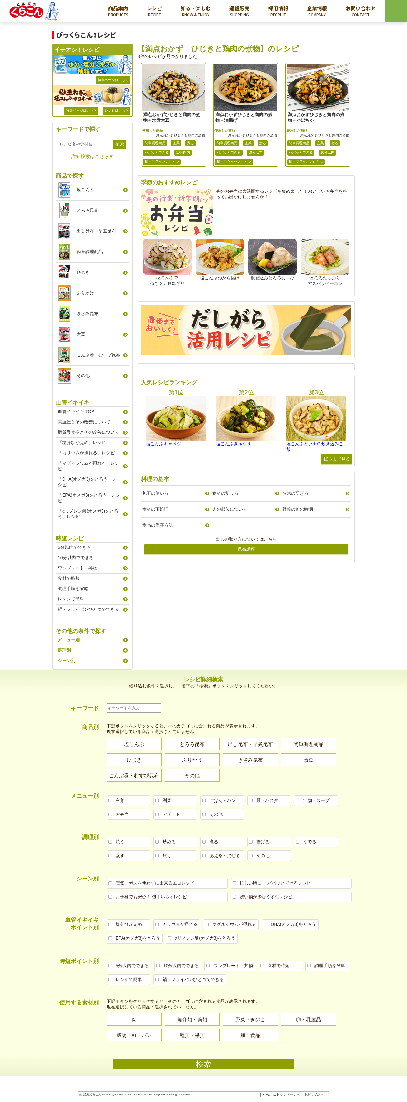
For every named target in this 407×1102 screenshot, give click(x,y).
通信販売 (239, 11)
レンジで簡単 (71, 598)
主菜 (176, 143)
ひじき (83, 272)
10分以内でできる (75, 557)
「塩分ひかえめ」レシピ (82, 442)
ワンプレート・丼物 (77, 567)
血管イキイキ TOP (76, 411)
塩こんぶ (85, 189)
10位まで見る (336, 459)
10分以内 (183, 152)
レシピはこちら (117, 110)
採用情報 (278, 11)
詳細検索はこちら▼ (92, 156)
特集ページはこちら (113, 80)
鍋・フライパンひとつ (162, 161)
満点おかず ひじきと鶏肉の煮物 (180, 135)
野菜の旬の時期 (297, 509)
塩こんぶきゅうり (233, 443)
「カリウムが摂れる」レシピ (86, 452)
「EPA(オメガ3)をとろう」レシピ (89, 497)
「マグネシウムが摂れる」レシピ (88, 466)
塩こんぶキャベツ (163, 443)
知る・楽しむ (196, 11)
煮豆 (81, 334)
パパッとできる (157, 152)
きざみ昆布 (87, 313)
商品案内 (118, 11)
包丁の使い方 (155, 493)
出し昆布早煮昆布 (96, 230)
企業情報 (317, 11)
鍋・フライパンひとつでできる (88, 609)
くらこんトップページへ (281, 1094)
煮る (190, 143)
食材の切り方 (225, 493)
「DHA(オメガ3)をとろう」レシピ (87, 482)
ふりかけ (85, 292)
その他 (83, 375)
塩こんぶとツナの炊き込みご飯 (314, 446)
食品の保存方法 (157, 525)
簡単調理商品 (155, 143)
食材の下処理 (155, 509)
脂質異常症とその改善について (88, 432)
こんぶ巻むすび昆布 (98, 354)
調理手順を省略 (73, 588)
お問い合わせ (361, 11)
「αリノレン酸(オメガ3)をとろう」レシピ (88, 513)
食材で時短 (69, 578)
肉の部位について (229, 509)
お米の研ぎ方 (295, 493)
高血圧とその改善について (84, 421)
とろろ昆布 (87, 210)
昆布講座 (246, 549)
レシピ (154, 11)
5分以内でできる (74, 547)
